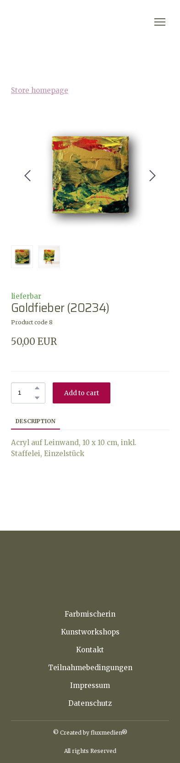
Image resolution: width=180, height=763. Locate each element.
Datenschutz (90, 703)
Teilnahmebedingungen (90, 667)
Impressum (90, 685)
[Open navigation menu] (160, 22)
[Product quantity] (26, 393)
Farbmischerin (90, 614)
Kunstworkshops (90, 632)
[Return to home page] (60, 22)
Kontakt (90, 649)
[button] (37, 388)
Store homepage (39, 90)
